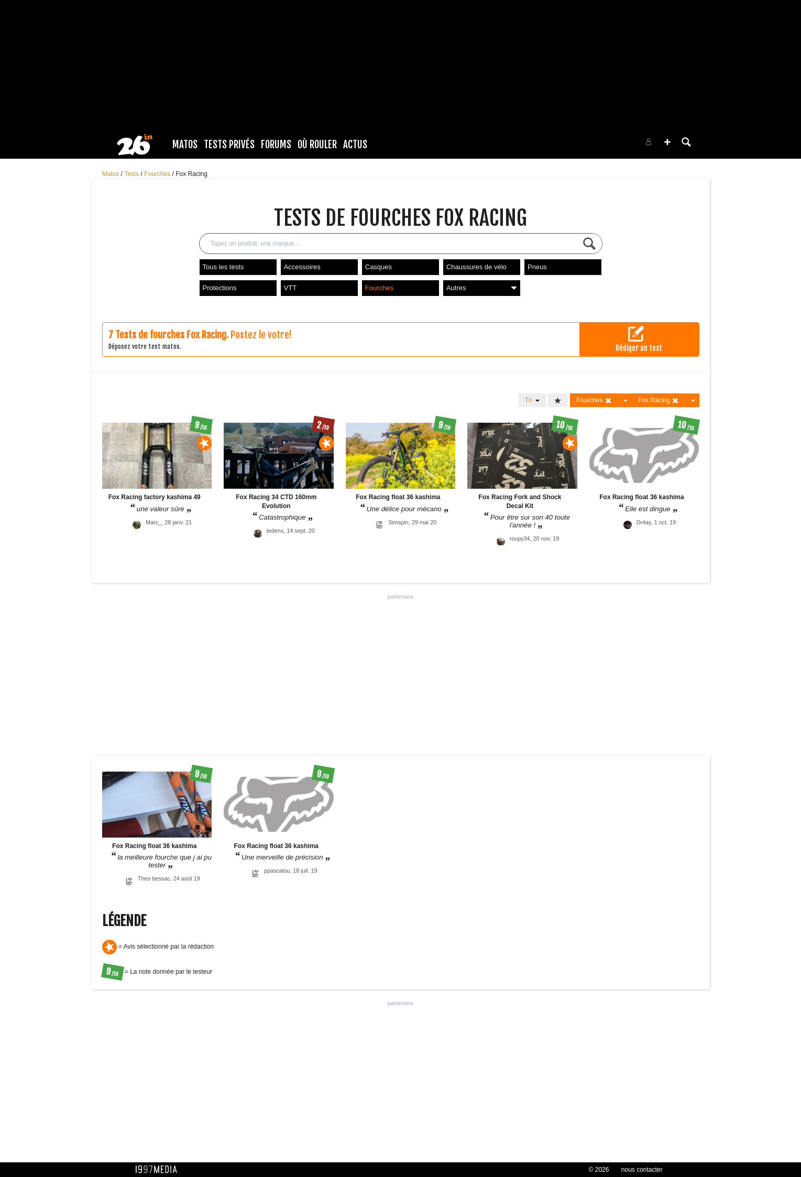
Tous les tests (223, 267)
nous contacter (642, 1169)
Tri (532, 400)
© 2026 (599, 1169)
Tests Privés (229, 144)
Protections (220, 288)
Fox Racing (191, 174)
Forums (276, 144)
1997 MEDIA (159, 1169)
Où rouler (317, 144)
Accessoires (302, 267)
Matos (184, 144)
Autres (481, 288)
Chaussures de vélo (476, 267)
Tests (132, 174)
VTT (290, 288)
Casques (378, 267)
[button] (667, 142)
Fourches (158, 174)
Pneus (537, 267)
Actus (355, 144)
